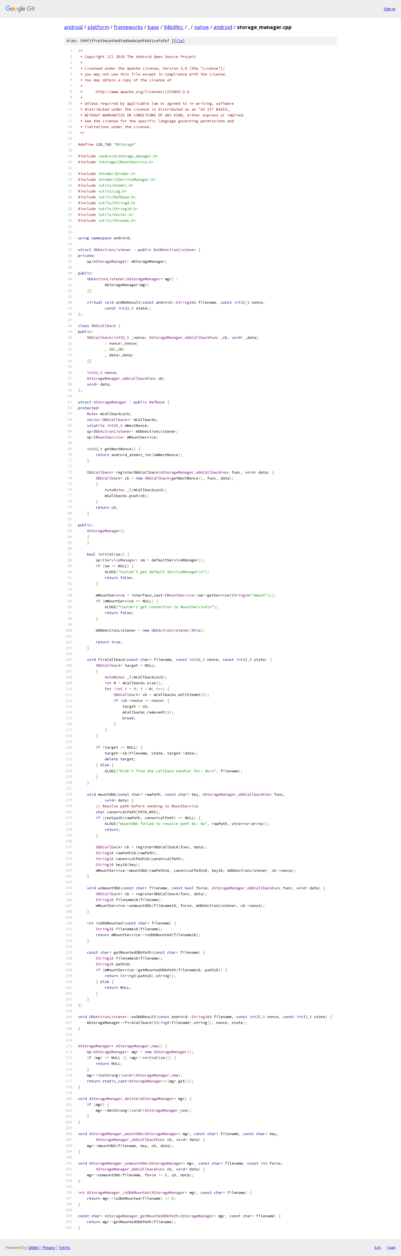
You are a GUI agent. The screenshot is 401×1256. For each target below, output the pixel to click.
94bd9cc (174, 27)
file (178, 40)
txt (377, 1247)
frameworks (128, 27)
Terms (64, 1247)
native (201, 27)
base (153, 27)
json (391, 1247)
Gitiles (33, 1247)
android (73, 27)
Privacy (48, 1247)
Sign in (389, 8)
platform (98, 27)
